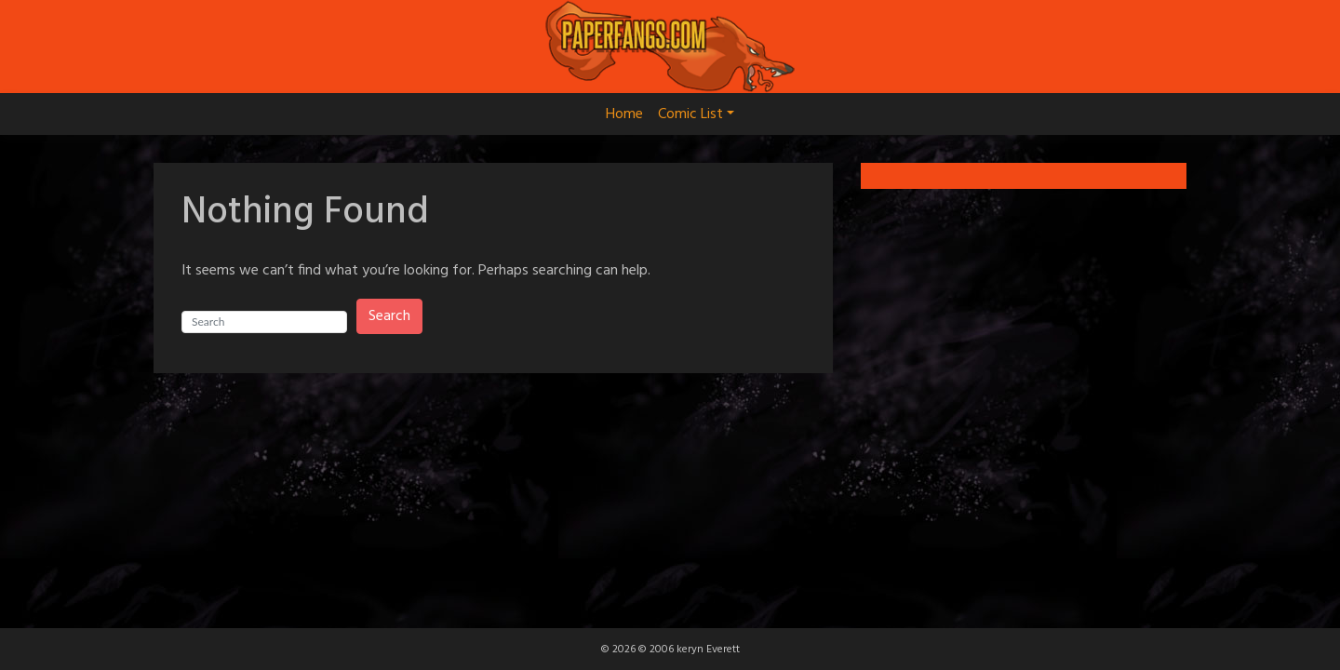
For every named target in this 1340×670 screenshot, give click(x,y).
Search (389, 316)
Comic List (696, 114)
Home (624, 114)
